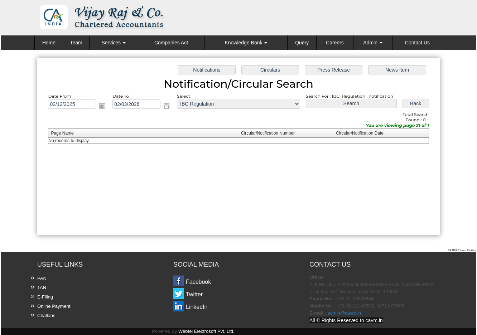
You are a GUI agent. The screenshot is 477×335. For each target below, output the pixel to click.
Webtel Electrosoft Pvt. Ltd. (206, 331)
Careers (335, 42)
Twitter (194, 294)
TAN (41, 287)
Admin (372, 42)
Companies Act (171, 42)
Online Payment (54, 306)
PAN (42, 278)
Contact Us (417, 42)
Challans (46, 315)
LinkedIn (197, 307)
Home (49, 42)
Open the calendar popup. (105, 107)
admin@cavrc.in (344, 313)
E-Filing (45, 297)
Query (302, 42)
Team (76, 42)
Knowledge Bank (246, 42)
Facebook (198, 282)
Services (113, 42)
